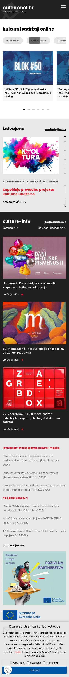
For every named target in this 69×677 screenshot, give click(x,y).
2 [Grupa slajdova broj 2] (29, 109)
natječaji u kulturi (15, 498)
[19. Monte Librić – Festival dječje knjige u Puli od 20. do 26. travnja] (34, 332)
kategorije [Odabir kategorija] (9, 228)
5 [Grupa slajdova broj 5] (43, 109)
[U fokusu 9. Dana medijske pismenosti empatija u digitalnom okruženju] (34, 266)
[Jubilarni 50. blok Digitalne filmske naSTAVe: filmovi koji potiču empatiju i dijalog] (28, 76)
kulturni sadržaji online (28, 29)
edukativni (12, 40)
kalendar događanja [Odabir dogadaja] (50, 228)
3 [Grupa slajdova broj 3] (33, 109)
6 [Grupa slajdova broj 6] (48, 109)
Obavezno (19, 663)
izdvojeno (13, 128)
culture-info (16, 221)
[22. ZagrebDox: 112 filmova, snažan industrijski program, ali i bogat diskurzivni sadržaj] (34, 399)
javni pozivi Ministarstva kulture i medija (31, 448)
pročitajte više (12, 202)
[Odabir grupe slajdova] (36, 106)
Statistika (35, 663)
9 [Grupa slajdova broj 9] (65, 173)
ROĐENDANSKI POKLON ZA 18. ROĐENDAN (30, 181)
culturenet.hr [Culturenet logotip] (18, 9)
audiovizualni (38, 40)
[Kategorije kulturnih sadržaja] (34, 40)
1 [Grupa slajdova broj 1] (24, 109)
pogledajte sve (55, 129)
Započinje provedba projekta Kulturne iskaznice (28, 191)
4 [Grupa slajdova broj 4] (38, 109)
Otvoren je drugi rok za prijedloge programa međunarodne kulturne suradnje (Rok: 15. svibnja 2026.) (31, 460)
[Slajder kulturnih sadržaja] (36, 76)
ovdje (18, 652)
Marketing (52, 663)
